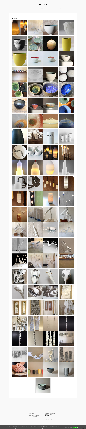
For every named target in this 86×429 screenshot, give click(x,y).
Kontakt (54, 8)
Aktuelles (26, 8)
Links (50, 8)
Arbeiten (37, 8)
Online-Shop (47, 415)
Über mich (32, 8)
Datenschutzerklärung (48, 419)
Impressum (60, 8)
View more (51, 428)
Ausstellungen (44, 8)
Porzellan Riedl (43, 5)
